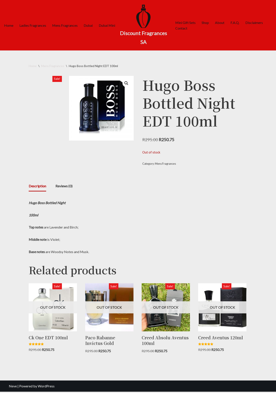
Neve (13, 387)
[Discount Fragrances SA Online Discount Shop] (143, 25)
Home (8, 25)
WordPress (46, 387)
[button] (126, 83)
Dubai (88, 25)
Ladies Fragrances (32, 25)
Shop (205, 22)
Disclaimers (254, 22)
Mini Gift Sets (185, 22)
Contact (181, 28)
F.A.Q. (235, 22)
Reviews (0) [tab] (63, 187)
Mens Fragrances (65, 25)
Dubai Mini (107, 25)
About (220, 22)
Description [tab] (37, 187)
